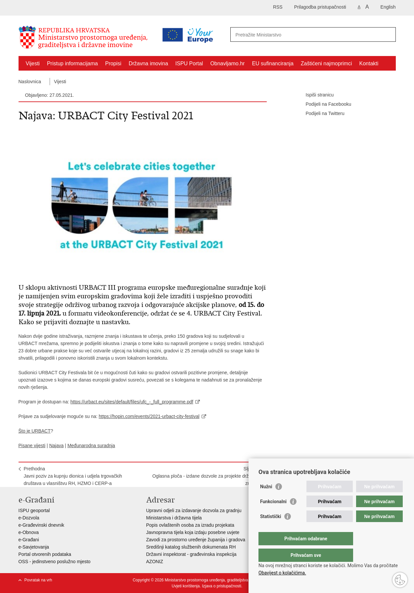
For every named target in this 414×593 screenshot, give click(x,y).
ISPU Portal (189, 63)
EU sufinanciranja (272, 63)
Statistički (270, 529)
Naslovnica (30, 81)
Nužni (266, 500)
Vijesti (33, 63)
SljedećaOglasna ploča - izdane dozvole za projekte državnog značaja (206, 476)
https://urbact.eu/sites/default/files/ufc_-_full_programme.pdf (131, 401)
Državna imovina (148, 63)
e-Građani (29, 539)
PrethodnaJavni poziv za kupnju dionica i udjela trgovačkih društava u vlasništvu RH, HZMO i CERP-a (73, 476)
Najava (56, 445)
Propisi (113, 63)
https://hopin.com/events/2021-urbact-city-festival (149, 416)
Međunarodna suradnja (91, 445)
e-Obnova (29, 532)
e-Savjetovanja (34, 547)
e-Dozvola (29, 517)
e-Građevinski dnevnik (42, 525)
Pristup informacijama (72, 63)
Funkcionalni (273, 514)
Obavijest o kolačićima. (282, 572)
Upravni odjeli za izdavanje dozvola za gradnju (194, 510)
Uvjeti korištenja (186, 586)
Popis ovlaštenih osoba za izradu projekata (190, 525)
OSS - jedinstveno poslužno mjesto (55, 561)
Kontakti (369, 63)
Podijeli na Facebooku (324, 104)
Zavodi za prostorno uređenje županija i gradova (196, 539)
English (388, 7)
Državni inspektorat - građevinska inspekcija (191, 554)
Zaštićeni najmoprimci (326, 63)
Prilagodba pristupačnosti (320, 7)
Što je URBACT (35, 431)
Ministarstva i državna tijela (174, 517)
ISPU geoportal (34, 510)
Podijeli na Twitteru (321, 114)
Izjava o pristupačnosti (221, 586)
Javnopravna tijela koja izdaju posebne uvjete (193, 532)
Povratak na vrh (38, 580)
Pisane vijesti (32, 445)
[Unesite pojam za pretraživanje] (284, 34)
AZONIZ (154, 561)
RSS (278, 7)
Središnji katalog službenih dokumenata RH (191, 547)
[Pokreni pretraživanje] (388, 34)
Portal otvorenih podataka (45, 554)
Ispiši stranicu (315, 95)
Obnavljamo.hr (227, 63)
